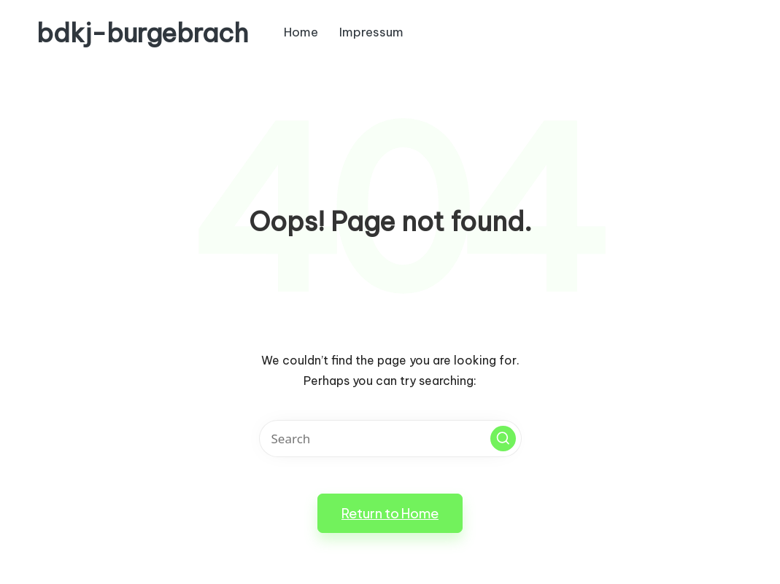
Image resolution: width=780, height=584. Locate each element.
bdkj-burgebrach (142, 33)
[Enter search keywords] (390, 438)
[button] (503, 438)
